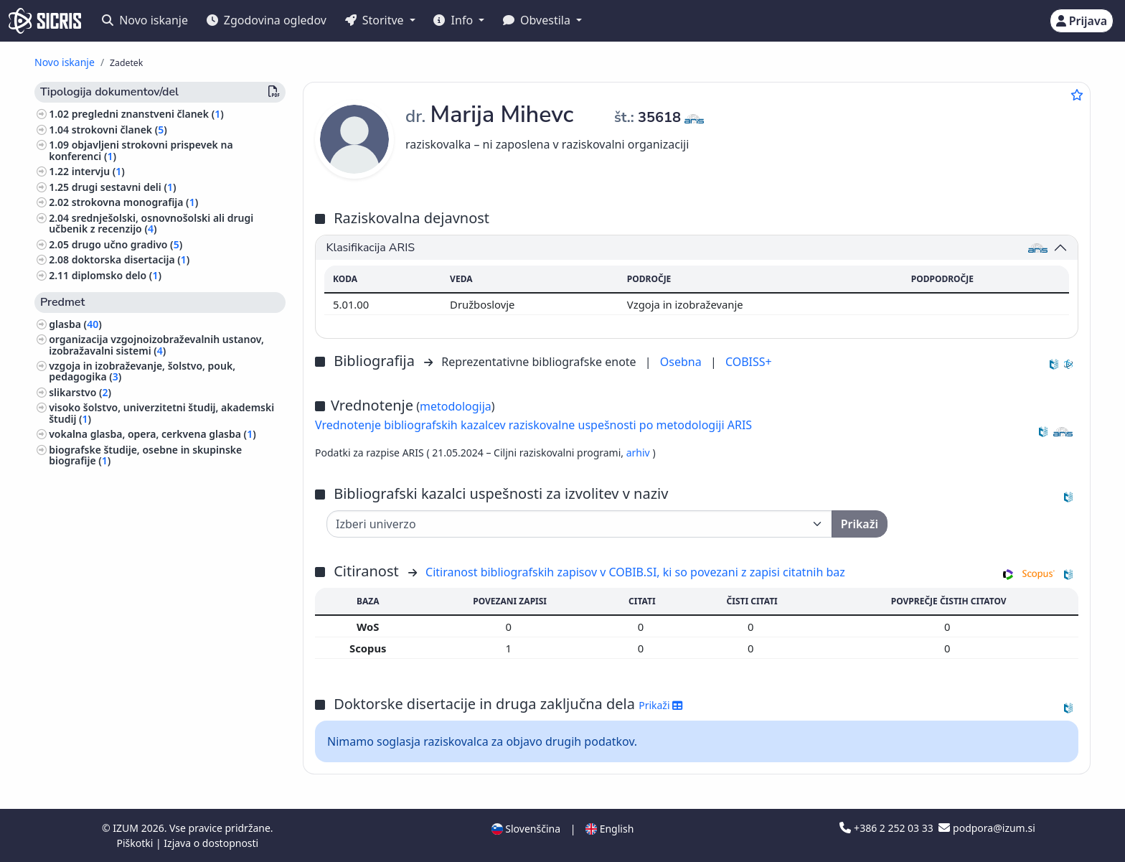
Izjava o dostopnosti (211, 843)
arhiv (639, 452)
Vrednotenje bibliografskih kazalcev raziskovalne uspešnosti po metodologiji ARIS (533, 425)
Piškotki (136, 843)
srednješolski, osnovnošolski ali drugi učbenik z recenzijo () (151, 223)
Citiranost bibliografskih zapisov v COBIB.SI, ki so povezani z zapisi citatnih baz (635, 572)
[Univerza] (579, 524)
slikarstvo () (80, 392)
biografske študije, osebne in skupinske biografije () (145, 455)
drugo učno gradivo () (127, 244)
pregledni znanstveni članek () (148, 114)
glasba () (75, 324)
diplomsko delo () (116, 275)
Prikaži (660, 705)
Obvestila (538, 20)
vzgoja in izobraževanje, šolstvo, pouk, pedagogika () (142, 371)
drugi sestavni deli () (124, 187)
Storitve (376, 20)
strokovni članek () (119, 129)
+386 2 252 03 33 (887, 828)
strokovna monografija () (135, 202)
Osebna (682, 362)
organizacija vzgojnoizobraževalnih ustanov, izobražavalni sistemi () (156, 344)
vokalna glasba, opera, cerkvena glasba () (152, 434)
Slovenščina (525, 828)
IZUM (127, 828)
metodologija (455, 406)
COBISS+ (748, 362)
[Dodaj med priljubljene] (1077, 94)
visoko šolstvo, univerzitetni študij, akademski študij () (161, 412)
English (609, 828)
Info (454, 20)
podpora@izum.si (986, 828)
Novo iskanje (145, 20)
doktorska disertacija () (131, 259)
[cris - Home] (45, 21)
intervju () (98, 171)
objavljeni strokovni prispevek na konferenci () (140, 150)
